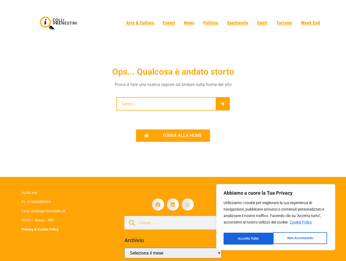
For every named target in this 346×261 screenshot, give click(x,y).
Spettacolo (237, 23)
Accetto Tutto (303, 238)
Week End (310, 23)
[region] (275, 218)
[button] (158, 204)
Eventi (169, 23)
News (189, 23)
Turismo (284, 23)
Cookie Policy (301, 225)
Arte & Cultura (140, 23)
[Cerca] (222, 104)
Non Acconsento (250, 238)
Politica (210, 23)
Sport (262, 23)
